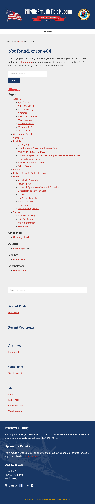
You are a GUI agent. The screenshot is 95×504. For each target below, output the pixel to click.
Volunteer (23, 226)
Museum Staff (25, 127)
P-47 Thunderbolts (27, 198)
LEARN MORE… (31, 456)
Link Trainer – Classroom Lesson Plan (37, 148)
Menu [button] (49, 32)
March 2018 (19, 259)
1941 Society (24, 102)
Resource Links (26, 201)
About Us (18, 98)
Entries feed (13, 400)
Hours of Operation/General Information (39, 187)
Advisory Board (26, 106)
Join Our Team (25, 219)
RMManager (19, 248)
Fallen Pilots (24, 166)
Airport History (25, 109)
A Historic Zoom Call (28, 180)
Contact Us (19, 137)
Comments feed (15, 405)
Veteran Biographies (28, 208)
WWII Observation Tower (31, 162)
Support (17, 212)
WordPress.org (15, 411)
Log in (11, 394)
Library (16, 169)
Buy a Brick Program (28, 215)
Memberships (25, 120)
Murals (21, 194)
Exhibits (17, 141)
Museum (17, 176)
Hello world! (19, 270)
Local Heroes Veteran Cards (33, 191)
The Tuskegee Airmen (29, 159)
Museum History (26, 123)
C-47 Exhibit (24, 144)
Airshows (22, 113)
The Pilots (23, 205)
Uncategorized (21, 237)
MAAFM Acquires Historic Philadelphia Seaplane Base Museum (50, 155)
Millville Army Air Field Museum (29, 173)
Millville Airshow (47, 14)
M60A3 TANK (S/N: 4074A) (31, 152)
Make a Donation (26, 222)
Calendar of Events (23, 134)
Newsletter (24, 130)
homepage (27, 62)
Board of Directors (27, 116)
